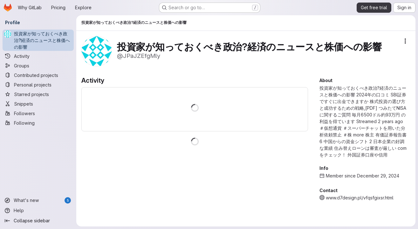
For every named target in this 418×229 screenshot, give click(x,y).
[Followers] (38, 113)
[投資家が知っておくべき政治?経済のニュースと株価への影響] (38, 40)
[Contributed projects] (38, 75)
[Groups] (38, 65)
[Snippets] (38, 103)
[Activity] (38, 56)
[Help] (38, 210)
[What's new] (38, 200)
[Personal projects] (38, 84)
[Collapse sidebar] (38, 220)
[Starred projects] (38, 94)
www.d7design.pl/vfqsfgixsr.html (360, 197)
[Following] (38, 122)
